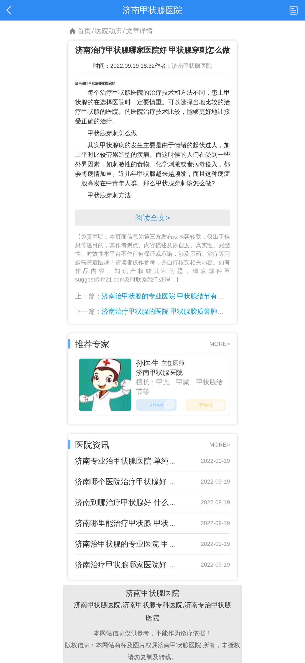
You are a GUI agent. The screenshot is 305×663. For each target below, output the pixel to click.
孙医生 (147, 363)
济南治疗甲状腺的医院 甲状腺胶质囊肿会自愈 (169, 311)
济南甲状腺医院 (192, 66)
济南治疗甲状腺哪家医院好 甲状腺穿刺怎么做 (129, 564)
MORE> (219, 344)
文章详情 (139, 31)
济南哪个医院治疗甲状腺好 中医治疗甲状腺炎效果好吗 (129, 481)
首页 (84, 31)
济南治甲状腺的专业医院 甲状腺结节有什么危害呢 (176, 296)
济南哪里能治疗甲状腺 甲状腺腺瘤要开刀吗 (129, 523)
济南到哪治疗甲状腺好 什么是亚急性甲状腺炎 (129, 502)
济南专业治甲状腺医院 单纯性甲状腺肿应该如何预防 (129, 461)
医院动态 (108, 31)
